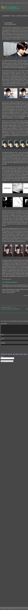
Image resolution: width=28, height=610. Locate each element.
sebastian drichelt (22, 608)
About (24, 3)
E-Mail (2, 338)
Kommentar (4, 323)
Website (3, 343)
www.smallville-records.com (9, 282)
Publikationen (9, 3)
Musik (25, 295)
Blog (2, 3)
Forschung (18, 3)
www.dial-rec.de (6, 279)
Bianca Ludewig (10, 8)
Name (2, 334)
